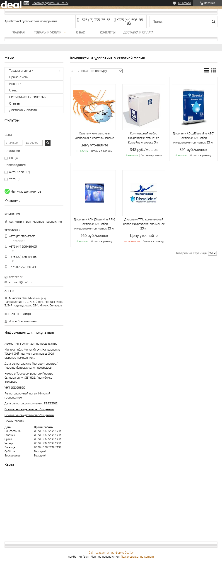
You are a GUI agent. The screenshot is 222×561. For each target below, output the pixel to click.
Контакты (108, 32)
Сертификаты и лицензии (27, 97)
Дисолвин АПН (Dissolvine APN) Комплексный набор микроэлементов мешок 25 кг (94, 224)
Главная (18, 32)
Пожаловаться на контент (137, 556)
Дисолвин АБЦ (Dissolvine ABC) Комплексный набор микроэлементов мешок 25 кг (193, 138)
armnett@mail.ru (20, 282)
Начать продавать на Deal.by (50, 3)
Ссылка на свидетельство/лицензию (29, 409)
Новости (15, 84)
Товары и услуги (47, 32)
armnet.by (15, 277)
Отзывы (14, 103)
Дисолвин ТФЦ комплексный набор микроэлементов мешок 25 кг (143, 224)
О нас (80, 32)
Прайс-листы (19, 77)
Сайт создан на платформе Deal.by (111, 552)
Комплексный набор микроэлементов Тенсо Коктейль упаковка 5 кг (143, 138)
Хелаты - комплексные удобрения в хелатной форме (94, 136)
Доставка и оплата (138, 32)
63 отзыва (184, 3)
